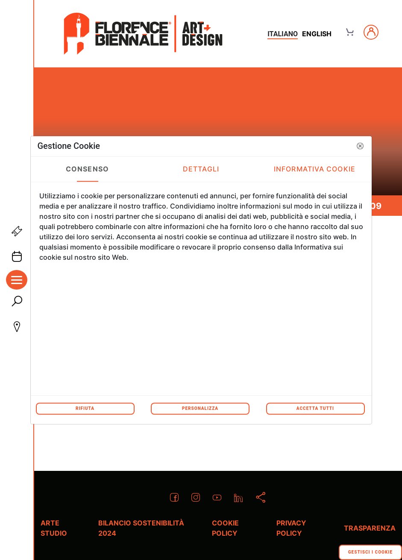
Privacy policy (291, 528)
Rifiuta (85, 408)
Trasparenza (370, 528)
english (317, 33)
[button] (360, 146)
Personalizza (200, 408)
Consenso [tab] (87, 169)
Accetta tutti (315, 408)
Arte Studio (54, 528)
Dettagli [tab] (201, 169)
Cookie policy (225, 528)
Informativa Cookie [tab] (314, 169)
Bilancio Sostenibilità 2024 (141, 528)
